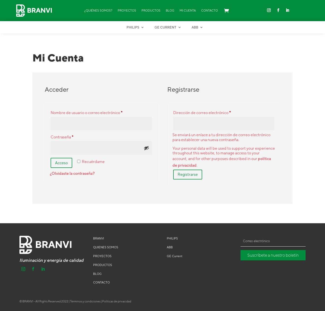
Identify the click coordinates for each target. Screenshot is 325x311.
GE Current (165, 27)
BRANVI (98, 238)
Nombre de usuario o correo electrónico (96, 112)
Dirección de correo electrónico (212, 112)
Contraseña (72, 136)
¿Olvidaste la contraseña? (72, 173)
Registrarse (188, 174)
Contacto (209, 10)
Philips (133, 27)
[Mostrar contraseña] (146, 148)
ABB (195, 27)
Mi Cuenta (188, 10)
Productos (150, 10)
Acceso (61, 163)
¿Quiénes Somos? (98, 10)
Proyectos (127, 10)
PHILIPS (172, 238)
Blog (170, 10)
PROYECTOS (102, 256)
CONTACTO (101, 282)
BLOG (97, 274)
